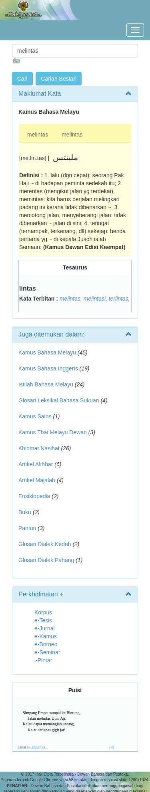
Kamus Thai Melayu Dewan (52, 432)
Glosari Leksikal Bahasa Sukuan (58, 400)
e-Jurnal (44, 628)
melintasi (95, 298)
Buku (24, 512)
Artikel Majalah (36, 480)
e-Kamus (45, 636)
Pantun (27, 528)
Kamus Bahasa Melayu (48, 352)
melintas (37, 134)
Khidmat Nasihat (39, 448)
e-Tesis (43, 620)
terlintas (118, 298)
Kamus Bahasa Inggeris (48, 368)
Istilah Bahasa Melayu (45, 384)
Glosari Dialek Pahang (46, 560)
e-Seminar (47, 652)
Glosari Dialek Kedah (44, 544)
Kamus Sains (34, 416)
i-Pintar (43, 660)
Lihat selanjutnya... (33, 747)
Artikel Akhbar (35, 464)
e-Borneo (46, 644)
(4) (112, 747)
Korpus (43, 612)
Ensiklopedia (34, 496)
